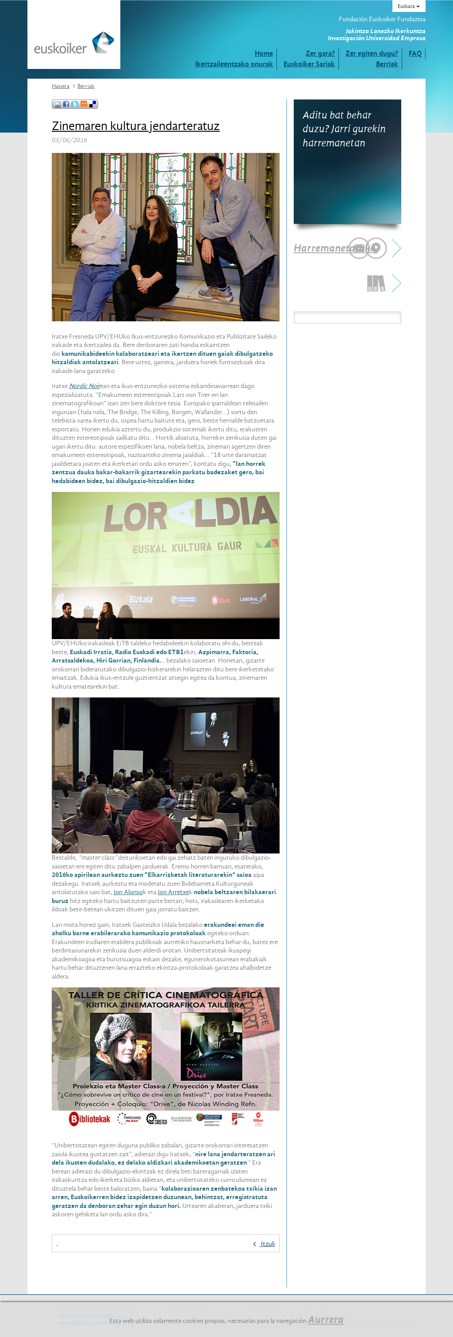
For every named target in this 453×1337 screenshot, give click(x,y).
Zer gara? (320, 53)
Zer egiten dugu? (372, 53)
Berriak (387, 64)
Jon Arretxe (173, 892)
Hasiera (60, 86)
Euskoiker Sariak (309, 64)
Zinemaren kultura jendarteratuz (136, 126)
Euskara (409, 6)
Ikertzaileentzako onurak (234, 64)
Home (264, 53)
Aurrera (326, 1319)
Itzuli (264, 1244)
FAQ (415, 53)
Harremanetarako (335, 248)
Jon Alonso (128, 892)
